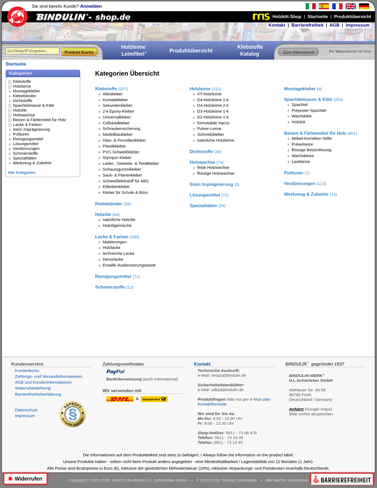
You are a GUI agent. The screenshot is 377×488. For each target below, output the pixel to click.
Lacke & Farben (27, 124)
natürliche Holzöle (119, 219)
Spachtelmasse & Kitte (33, 105)
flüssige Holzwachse (215, 173)
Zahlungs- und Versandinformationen (48, 376)
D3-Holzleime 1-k (213, 111)
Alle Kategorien (21, 172)
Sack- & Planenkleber (122, 175)
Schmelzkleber (210, 134)
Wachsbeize (303, 155)
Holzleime (22, 86)
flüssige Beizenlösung (311, 149)
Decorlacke (113, 259)
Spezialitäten (25, 158)
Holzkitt (298, 122)
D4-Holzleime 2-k (213, 105)
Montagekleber (26, 91)
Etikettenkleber (116, 186)
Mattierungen (115, 242)
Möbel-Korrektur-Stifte (312, 138)
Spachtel (300, 104)
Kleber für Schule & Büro (125, 192)
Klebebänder (24, 95)
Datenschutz (26, 410)
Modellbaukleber (118, 134)
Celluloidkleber (116, 123)
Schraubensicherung (121, 128)
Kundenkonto (27, 370)
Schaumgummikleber (122, 169)
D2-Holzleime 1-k (213, 117)
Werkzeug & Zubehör (32, 163)
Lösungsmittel (25, 143)
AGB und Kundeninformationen (43, 382)
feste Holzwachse (213, 167)
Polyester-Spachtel (309, 110)
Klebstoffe (22, 81)
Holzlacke (111, 247)
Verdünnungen (26, 148)
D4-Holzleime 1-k (213, 99)
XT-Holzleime (209, 94)
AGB (334, 25)
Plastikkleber (114, 146)
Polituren (21, 134)
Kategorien (21, 73)
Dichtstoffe (22, 100)
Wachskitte (302, 116)
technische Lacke (118, 253)
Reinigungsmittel (28, 139)
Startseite (16, 64)
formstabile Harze (213, 123)
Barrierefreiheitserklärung (38, 394)
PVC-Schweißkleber (121, 152)
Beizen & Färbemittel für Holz (39, 119)
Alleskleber (113, 94)
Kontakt (277, 25)
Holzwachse (24, 115)
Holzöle (20, 110)
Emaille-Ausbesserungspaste (129, 265)
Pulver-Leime (209, 128)
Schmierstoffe (25, 153)
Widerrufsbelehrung (33, 388)
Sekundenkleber (117, 105)
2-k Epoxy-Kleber (118, 111)
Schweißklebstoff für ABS (126, 181)
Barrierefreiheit (307, 25)
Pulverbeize (302, 144)
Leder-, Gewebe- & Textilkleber (131, 163)
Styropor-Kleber (117, 157)
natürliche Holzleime (215, 140)
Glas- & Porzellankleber (124, 140)
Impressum (358, 25)
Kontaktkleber (115, 99)
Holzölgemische (117, 225)
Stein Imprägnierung (31, 129)
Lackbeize (301, 161)
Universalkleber (117, 117)
